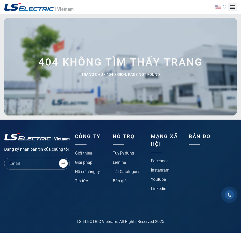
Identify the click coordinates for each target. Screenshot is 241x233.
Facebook (160, 160)
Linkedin (158, 188)
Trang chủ (92, 74)
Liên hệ (119, 162)
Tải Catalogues (126, 171)
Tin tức (81, 180)
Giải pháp (83, 162)
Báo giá (120, 180)
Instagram (160, 170)
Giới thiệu (83, 153)
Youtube (158, 179)
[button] (232, 7)
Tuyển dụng (123, 153)
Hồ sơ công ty (87, 171)
